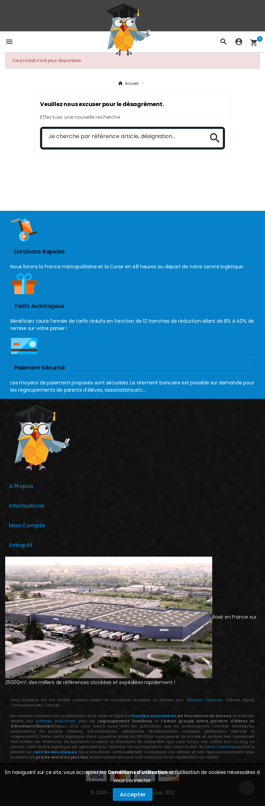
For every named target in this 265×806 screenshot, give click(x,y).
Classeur (213, 700)
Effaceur (195, 700)
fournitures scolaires (153, 716)
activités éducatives (56, 721)
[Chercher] (123, 137)
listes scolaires (219, 747)
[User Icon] (239, 42)
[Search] (212, 138)
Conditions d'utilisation (138, 772)
